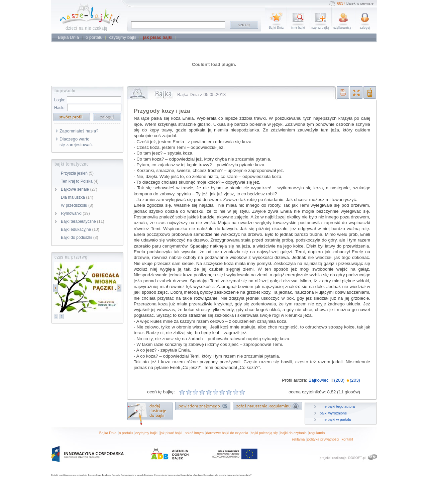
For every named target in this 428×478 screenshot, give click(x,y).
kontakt (347, 439)
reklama (298, 439)
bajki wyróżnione (333, 413)
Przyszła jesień (77, 173)
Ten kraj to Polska (80, 181)
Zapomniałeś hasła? (79, 130)
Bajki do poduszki (79, 237)
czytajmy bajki (146, 433)
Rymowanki (75, 213)
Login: (59, 100)
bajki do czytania (293, 433)
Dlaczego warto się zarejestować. (76, 141)
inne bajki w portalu (335, 419)
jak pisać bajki (171, 433)
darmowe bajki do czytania (227, 433)
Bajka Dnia (108, 433)
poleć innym (194, 433)
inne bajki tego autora (337, 406)
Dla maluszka (77, 197)
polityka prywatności (323, 439)
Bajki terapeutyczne (82, 221)
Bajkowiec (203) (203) (334, 380)
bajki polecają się (264, 433)
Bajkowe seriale (79, 189)
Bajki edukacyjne (80, 229)
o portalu (126, 433)
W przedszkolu (77, 205)
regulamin (317, 433)
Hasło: (60, 107)
